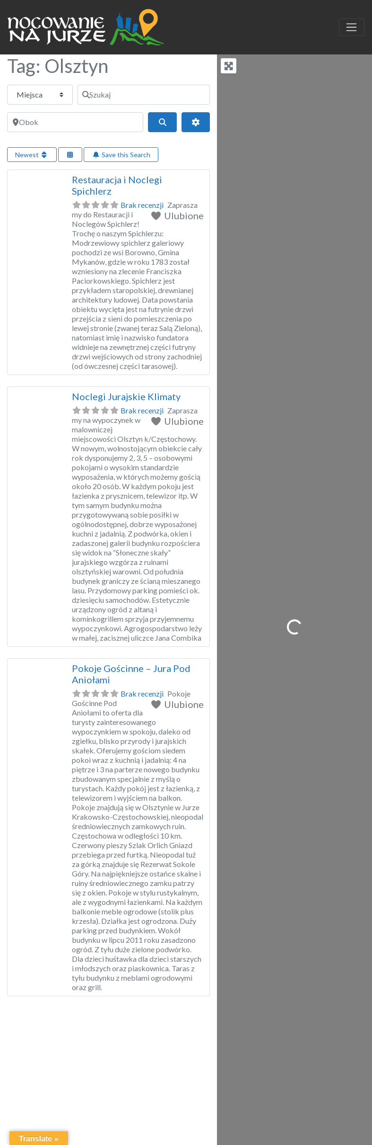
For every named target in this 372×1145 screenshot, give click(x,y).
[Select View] (70, 154)
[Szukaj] (144, 95)
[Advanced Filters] (196, 122)
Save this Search (121, 155)
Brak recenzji (142, 204)
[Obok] (75, 122)
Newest (32, 155)
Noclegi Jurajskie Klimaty (126, 396)
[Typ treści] (40, 95)
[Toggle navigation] (351, 27)
